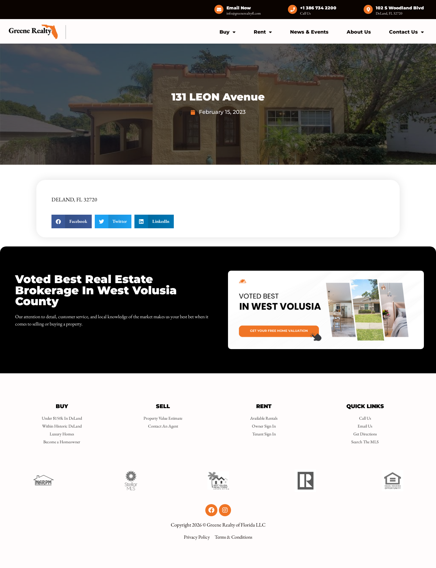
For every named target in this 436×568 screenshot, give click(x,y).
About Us (359, 32)
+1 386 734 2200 (318, 8)
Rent (263, 32)
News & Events (309, 32)
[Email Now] (218, 9)
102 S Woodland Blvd (400, 8)
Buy (228, 32)
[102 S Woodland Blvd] (368, 9)
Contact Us (406, 32)
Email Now (238, 8)
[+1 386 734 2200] (292, 9)
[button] (71, 221)
